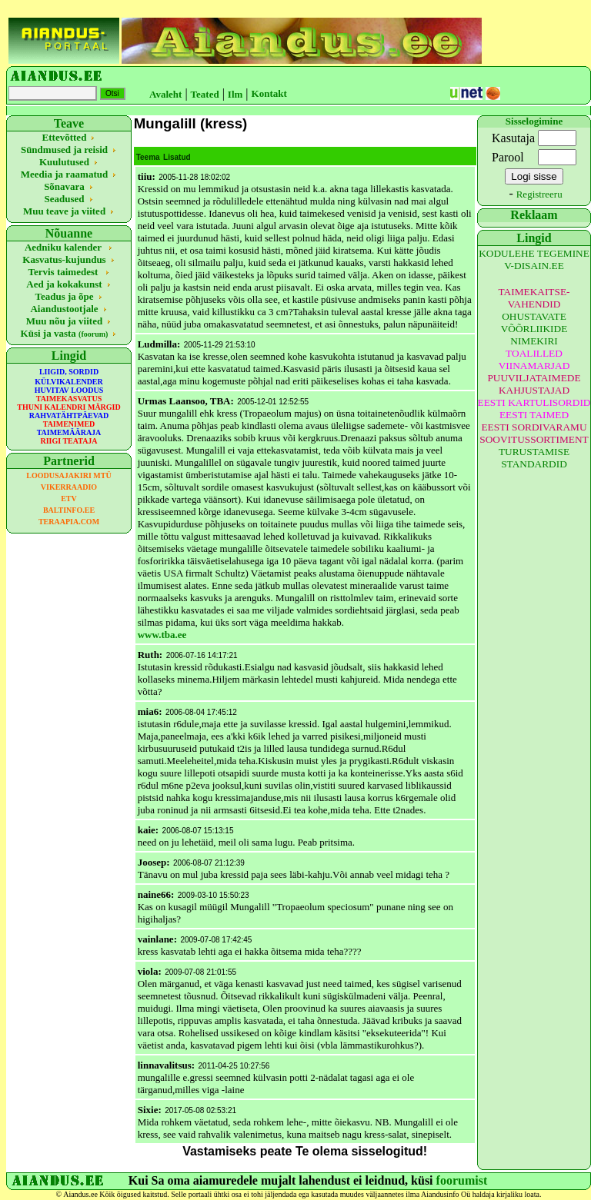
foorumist (462, 1180)
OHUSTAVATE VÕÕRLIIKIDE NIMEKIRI (534, 329)
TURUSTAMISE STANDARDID (534, 458)
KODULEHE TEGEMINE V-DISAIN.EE (534, 259)
